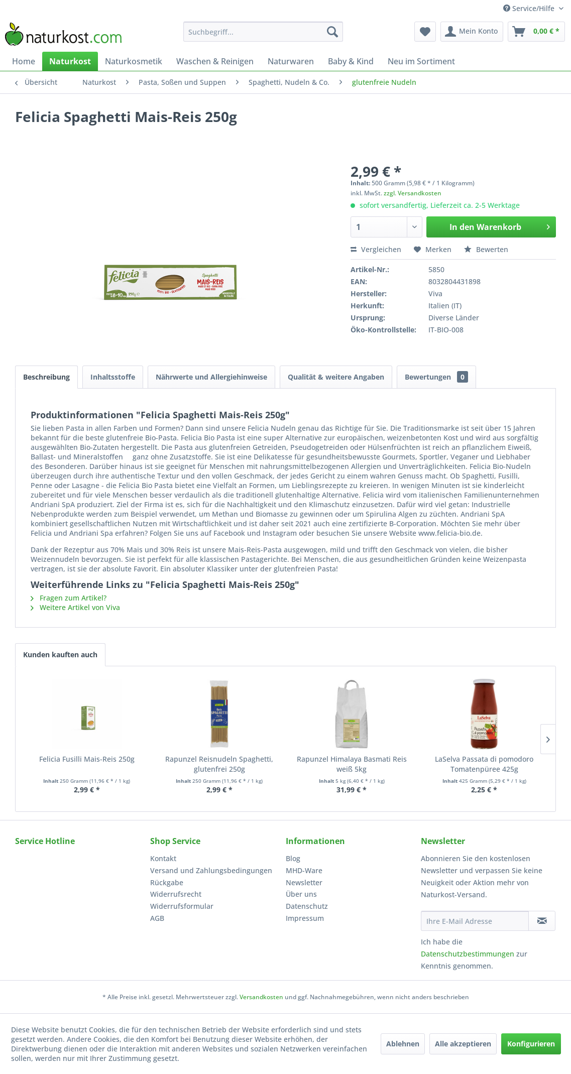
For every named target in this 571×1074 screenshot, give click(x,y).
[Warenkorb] (536, 32)
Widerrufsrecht (175, 894)
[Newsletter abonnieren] (541, 921)
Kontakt (163, 858)
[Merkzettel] (425, 32)
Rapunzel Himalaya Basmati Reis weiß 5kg (352, 764)
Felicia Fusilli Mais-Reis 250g (87, 759)
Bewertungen (436, 377)
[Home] (23, 61)
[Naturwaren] (291, 61)
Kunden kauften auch (60, 654)
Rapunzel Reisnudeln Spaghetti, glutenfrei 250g (219, 764)
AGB (157, 918)
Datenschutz (307, 906)
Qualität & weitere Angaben (336, 377)
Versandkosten (261, 997)
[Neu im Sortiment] (421, 61)
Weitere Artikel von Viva (75, 607)
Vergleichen (376, 249)
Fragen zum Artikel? (68, 598)
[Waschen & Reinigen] (215, 61)
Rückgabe (166, 882)
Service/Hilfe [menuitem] (529, 8)
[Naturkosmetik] (133, 61)
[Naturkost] (70, 61)
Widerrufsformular (181, 906)
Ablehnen (402, 1043)
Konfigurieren (531, 1043)
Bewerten (486, 249)
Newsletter (304, 882)
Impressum (305, 918)
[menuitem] (263, 32)
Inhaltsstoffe (112, 377)
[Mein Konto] (471, 32)
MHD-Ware (304, 870)
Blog (293, 858)
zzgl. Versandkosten (412, 193)
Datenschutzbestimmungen (467, 954)
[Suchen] (332, 32)
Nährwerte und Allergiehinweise (211, 377)
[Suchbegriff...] (263, 32)
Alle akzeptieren (463, 1043)
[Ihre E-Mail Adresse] (475, 921)
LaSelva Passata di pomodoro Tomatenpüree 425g (484, 764)
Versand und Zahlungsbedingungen (211, 870)
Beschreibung (46, 377)
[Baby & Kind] (351, 61)
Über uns (301, 894)
